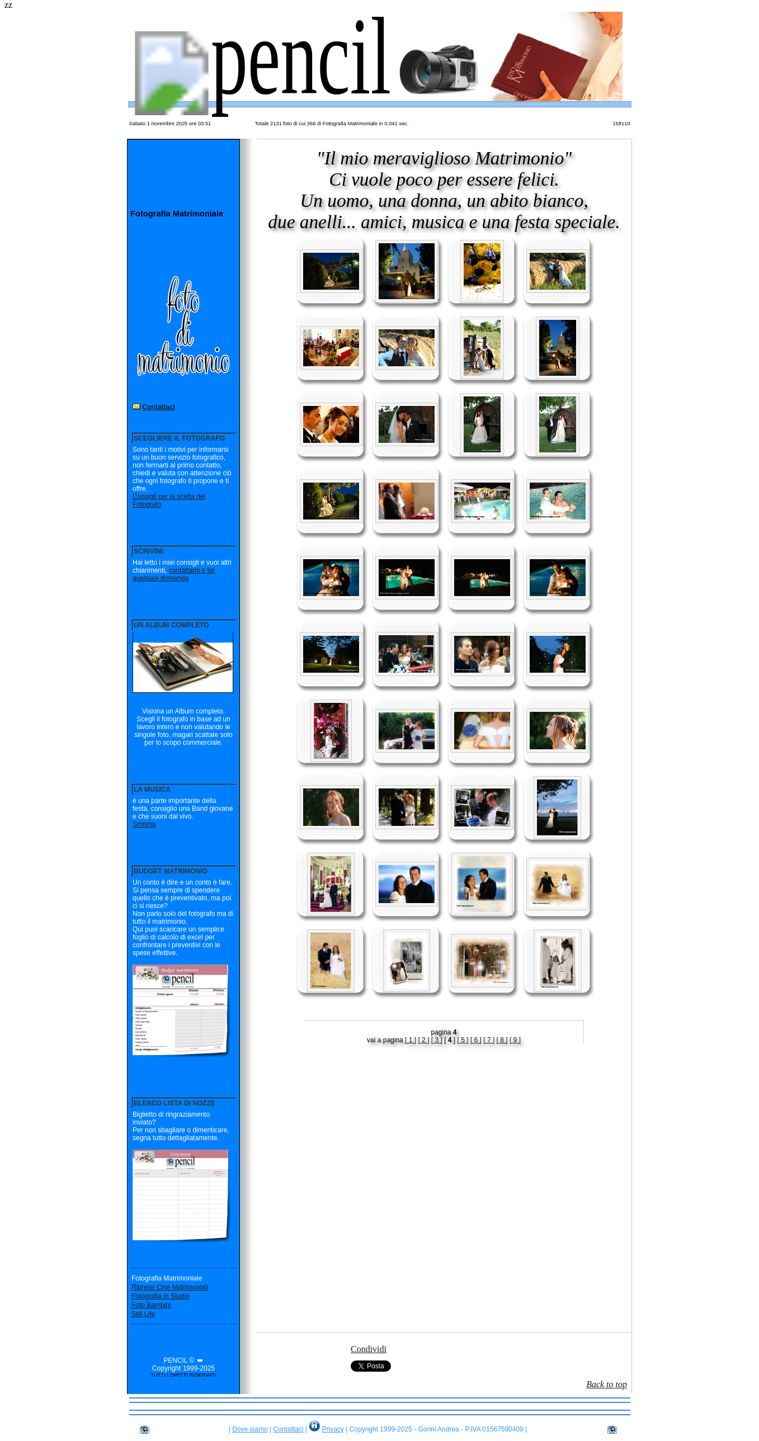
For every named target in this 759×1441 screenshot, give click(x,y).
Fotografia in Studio (160, 1296)
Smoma (144, 824)
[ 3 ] (436, 1040)
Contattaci (158, 407)
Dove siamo (249, 1429)
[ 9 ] (515, 1040)
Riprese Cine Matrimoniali (169, 1287)
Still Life (143, 1314)
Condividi (368, 1349)
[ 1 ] (410, 1040)
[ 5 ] (463, 1040)
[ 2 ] (423, 1040)
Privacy (333, 1429)
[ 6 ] (476, 1040)
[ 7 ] (488, 1040)
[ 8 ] (502, 1040)
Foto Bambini (151, 1305)
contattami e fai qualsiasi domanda (173, 574)
